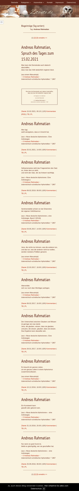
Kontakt (49, 2)
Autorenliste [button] (39, 2)
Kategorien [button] (26, 2)
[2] (35, 38)
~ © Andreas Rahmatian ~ (30, 77)
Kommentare (51, 111)
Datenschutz (71, 2)
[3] (37, 38)
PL (32, 114)
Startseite (14, 2)
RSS (23, 114)
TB (28, 114)
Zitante (23, 111)
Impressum (60, 2)
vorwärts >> (42, 38)
